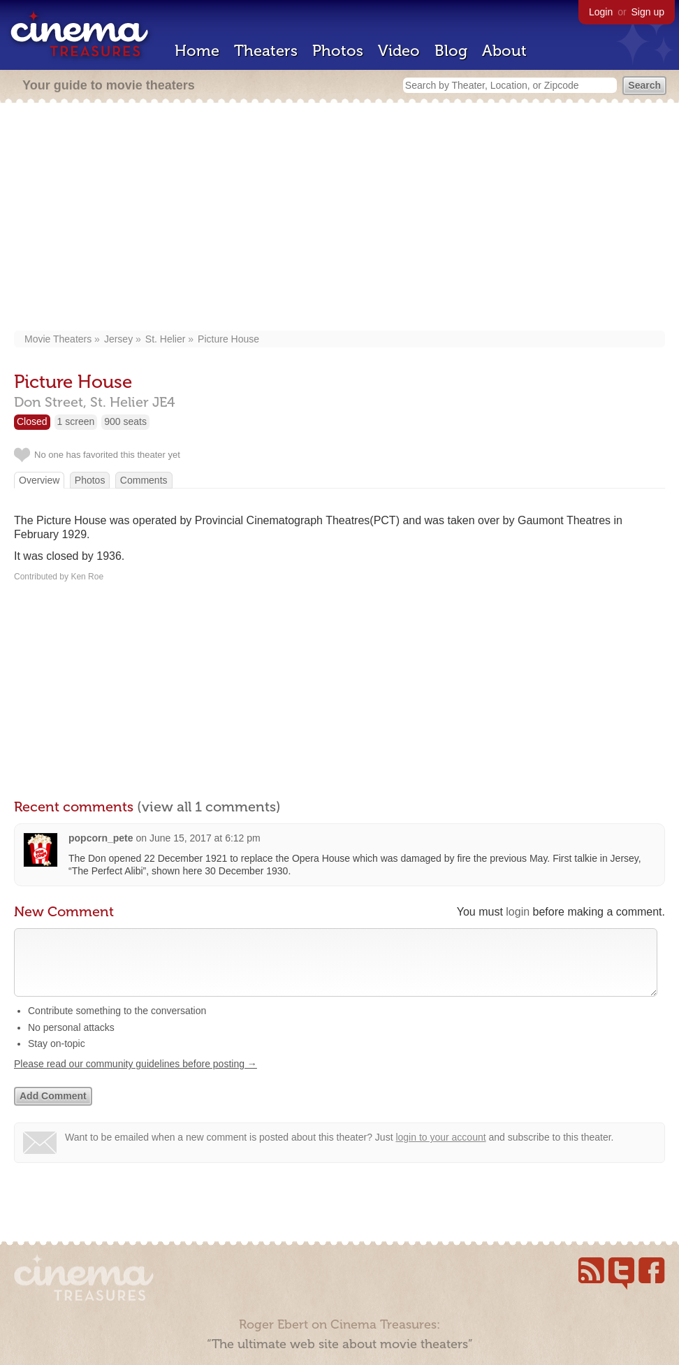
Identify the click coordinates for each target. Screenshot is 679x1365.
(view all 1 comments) (209, 806)
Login (601, 11)
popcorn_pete (100, 838)
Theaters (266, 50)
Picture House (228, 339)
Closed (32, 421)
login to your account (440, 1151)
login (518, 912)
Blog (451, 50)
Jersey (118, 339)
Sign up (647, 11)
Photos (337, 50)
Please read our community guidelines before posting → (135, 1077)
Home (197, 50)
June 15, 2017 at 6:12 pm (205, 838)
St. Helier (165, 339)
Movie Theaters (58, 339)
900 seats (125, 421)
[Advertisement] (339, 218)
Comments (144, 480)
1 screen (76, 421)
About (504, 50)
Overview (39, 480)
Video (399, 50)
